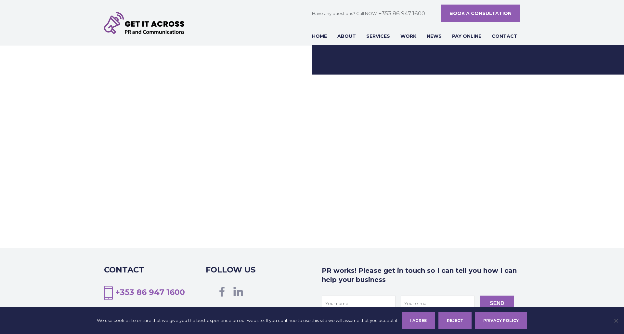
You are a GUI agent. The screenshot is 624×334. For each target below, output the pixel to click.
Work (408, 36)
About (346, 36)
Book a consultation (480, 13)
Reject (455, 320)
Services (378, 36)
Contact (504, 36)
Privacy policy (501, 320)
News (434, 36)
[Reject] (616, 320)
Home (319, 36)
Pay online (466, 36)
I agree (418, 320)
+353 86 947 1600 (401, 13)
